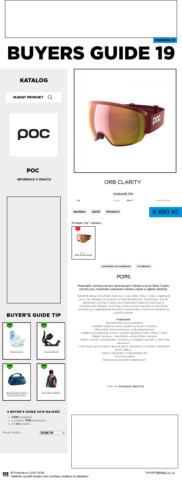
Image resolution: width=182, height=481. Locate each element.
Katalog (34, 80)
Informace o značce (34, 179)
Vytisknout (144, 266)
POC (33, 169)
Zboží (96, 212)
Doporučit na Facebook (116, 266)
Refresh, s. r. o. (165, 472)
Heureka (79, 212)
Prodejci (113, 212)
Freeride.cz (165, 40)
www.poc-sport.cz (131, 386)
